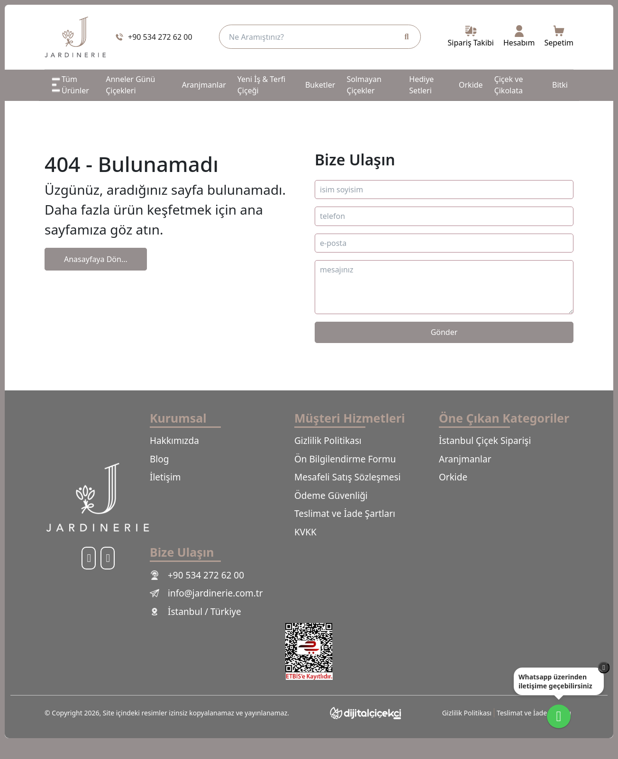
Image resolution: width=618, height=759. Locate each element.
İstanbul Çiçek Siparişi (485, 440)
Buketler (320, 85)
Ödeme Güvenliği (331, 495)
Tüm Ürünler (69, 84)
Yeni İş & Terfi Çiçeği (261, 85)
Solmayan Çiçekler (364, 85)
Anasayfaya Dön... (95, 259)
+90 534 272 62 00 (197, 575)
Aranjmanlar (204, 85)
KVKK (305, 532)
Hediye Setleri (421, 85)
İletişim (165, 477)
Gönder (444, 332)
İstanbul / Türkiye (195, 611)
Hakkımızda (174, 440)
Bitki (560, 85)
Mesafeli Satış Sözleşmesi (347, 477)
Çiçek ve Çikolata (508, 85)
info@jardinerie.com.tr (206, 593)
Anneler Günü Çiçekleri (130, 85)
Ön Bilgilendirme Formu (345, 459)
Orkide (471, 85)
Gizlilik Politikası (328, 440)
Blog (159, 459)
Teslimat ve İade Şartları (344, 513)
